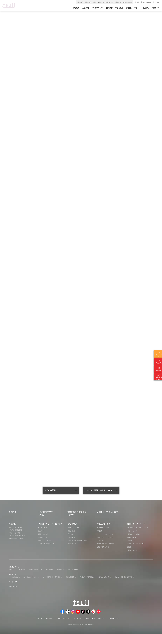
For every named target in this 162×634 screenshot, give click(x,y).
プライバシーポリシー (62, 618)
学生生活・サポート (105, 523)
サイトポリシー (77, 618)
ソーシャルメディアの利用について (95, 618)
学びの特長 (72, 523)
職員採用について (114, 618)
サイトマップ (38, 618)
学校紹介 (12, 511)
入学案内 (12, 523)
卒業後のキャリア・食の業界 (50, 523)
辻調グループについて (136, 523)
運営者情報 (49, 618)
